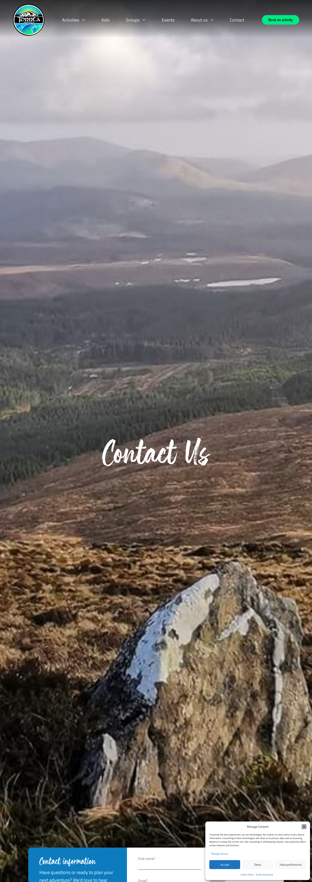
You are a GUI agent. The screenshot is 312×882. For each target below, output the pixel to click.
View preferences (291, 864)
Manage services (219, 854)
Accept (224, 864)
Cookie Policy (247, 874)
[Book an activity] (280, 20)
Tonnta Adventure (264, 874)
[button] (304, 827)
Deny (257, 864)
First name (147, 858)
